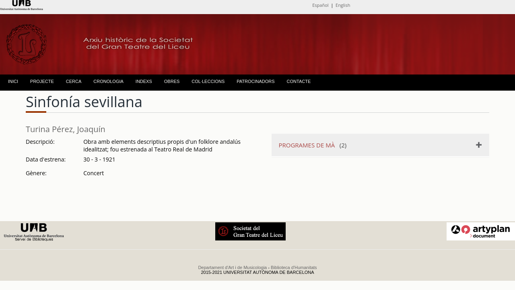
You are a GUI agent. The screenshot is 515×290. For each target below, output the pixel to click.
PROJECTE (42, 81)
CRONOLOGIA (108, 81)
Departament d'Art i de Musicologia (232, 267)
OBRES (172, 81)
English (343, 5)
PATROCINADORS (255, 81)
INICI (13, 81)
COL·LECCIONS (208, 81)
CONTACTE (299, 81)
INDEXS (144, 81)
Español (320, 5)
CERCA (74, 81)
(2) (313, 145)
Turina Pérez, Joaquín (65, 129)
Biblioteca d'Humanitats (294, 267)
